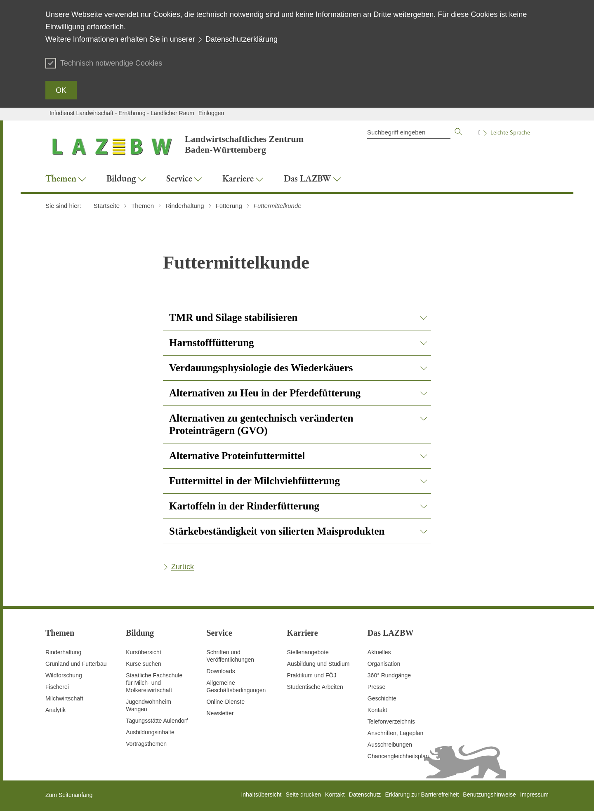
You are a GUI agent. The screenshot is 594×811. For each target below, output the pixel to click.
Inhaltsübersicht (261, 794)
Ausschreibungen (390, 744)
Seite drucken (303, 794)
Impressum (534, 794)
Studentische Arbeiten (315, 687)
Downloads (220, 671)
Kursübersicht (143, 652)
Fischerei (57, 687)
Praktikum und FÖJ (312, 675)
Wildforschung (63, 675)
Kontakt (377, 710)
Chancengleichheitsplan (398, 756)
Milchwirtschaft (64, 698)
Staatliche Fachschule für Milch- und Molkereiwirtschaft (154, 682)
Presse (377, 687)
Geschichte (382, 698)
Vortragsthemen (146, 743)
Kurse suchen (143, 663)
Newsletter (219, 713)
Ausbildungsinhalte (150, 732)
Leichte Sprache (510, 132)
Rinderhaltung (63, 652)
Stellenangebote (308, 652)
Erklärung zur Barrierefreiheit (422, 794)
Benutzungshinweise (489, 794)
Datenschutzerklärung (241, 39)
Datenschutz (365, 794)
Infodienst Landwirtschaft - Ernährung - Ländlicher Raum (122, 113)
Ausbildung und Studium (318, 663)
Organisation (384, 663)
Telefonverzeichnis (391, 721)
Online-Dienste (225, 701)
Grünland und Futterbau (76, 663)
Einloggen (211, 113)
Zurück (182, 567)
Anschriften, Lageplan (395, 733)
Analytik (55, 710)
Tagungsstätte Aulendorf (157, 720)
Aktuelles (379, 652)
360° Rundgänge (389, 675)
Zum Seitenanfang (68, 795)
